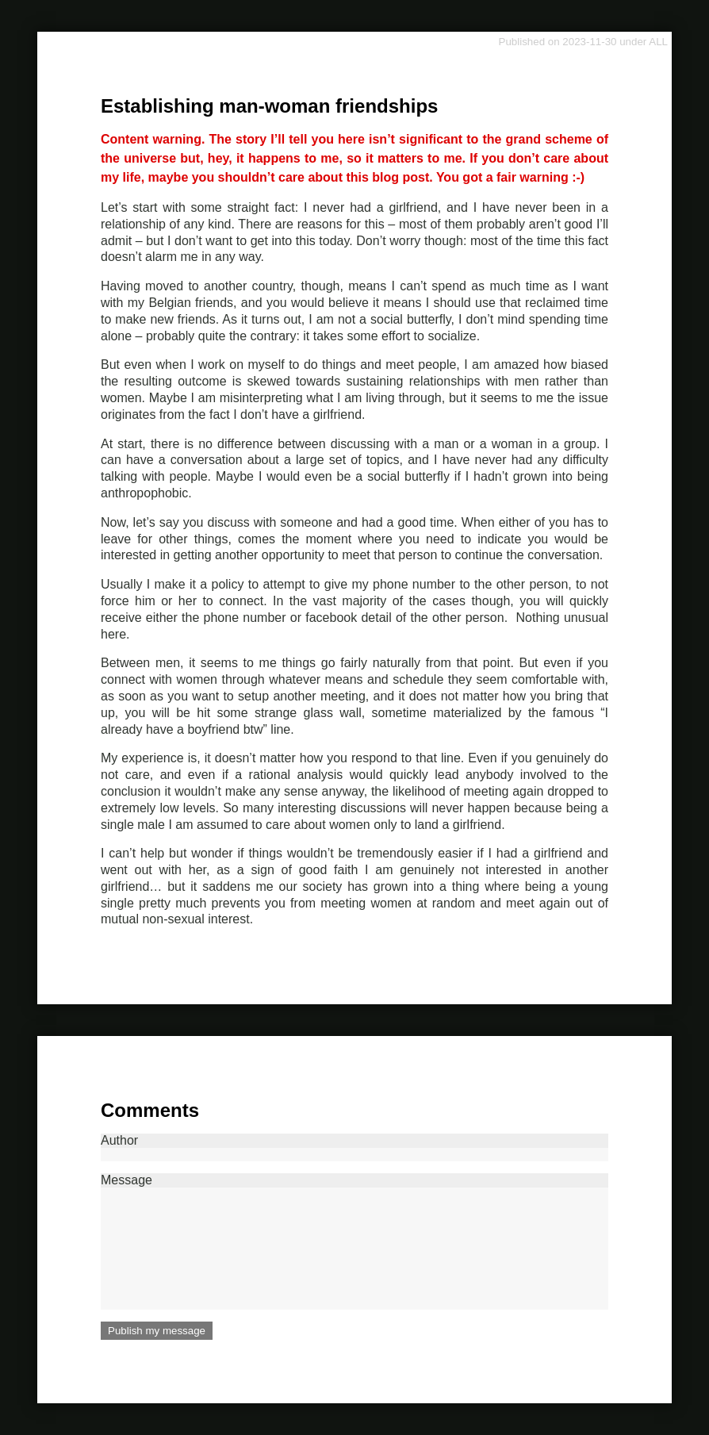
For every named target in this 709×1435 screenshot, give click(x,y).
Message (354, 1241)
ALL (658, 42)
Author (354, 1147)
